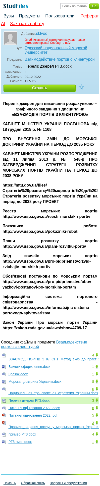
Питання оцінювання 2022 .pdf (32, 415)
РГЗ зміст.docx (20, 442)
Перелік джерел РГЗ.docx (29, 400)
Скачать (39, 88)
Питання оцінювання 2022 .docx (34, 408)
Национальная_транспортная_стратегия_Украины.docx (53, 393)
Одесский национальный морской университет (56, 50)
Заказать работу (27, 23)
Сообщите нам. (60, 42)
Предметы (29, 15)
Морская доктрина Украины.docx (34, 382)
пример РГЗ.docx (22, 434)
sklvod (41, 33)
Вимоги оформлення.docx (29, 367)
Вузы (8, 15)
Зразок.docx (18, 374)
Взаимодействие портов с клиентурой (60, 59)
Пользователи (59, 15)
